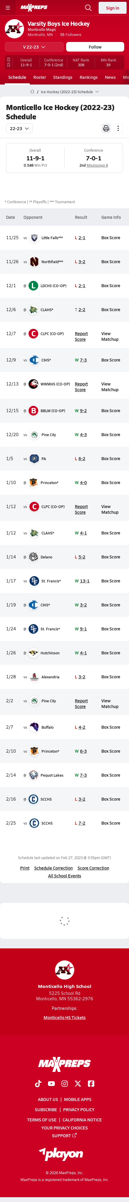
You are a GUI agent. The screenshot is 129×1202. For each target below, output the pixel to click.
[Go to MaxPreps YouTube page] (51, 1084)
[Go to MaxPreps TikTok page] (38, 1084)
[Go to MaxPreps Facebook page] (91, 1084)
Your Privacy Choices (64, 1127)
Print (24, 867)
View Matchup (109, 336)
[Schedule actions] (118, 128)
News (110, 77)
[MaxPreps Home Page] (32, 92)
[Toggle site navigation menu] (8, 8)
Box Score (110, 237)
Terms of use (42, 1120)
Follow (95, 47)
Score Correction (93, 867)
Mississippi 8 (97, 165)
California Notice (82, 1120)
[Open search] (88, 8)
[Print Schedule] (106, 128)
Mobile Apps (77, 1099)
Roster (39, 77)
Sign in (112, 8)
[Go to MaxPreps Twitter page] (77, 1084)
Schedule (17, 77)
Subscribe (46, 1109)
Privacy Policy (78, 1109)
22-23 (19, 128)
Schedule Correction (53, 867)
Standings (62, 77)
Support (64, 1135)
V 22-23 (34, 47)
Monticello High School (64, 974)
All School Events (64, 875)
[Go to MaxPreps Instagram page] (64, 1084)
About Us (48, 1099)
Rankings (89, 77)
